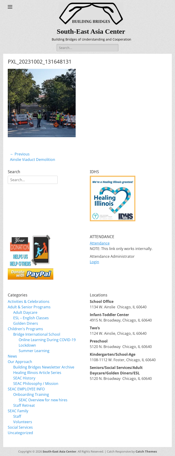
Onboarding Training (31, 394)
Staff (17, 416)
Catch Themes (146, 451)
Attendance (100, 243)
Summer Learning (34, 350)
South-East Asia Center (91, 31)
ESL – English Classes (31, 317)
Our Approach (20, 361)
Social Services (20, 427)
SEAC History (24, 378)
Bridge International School (36, 334)
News (12, 356)
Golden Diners (25, 323)
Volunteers (22, 421)
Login (94, 261)
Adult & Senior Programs (29, 306)
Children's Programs (25, 328)
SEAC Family (18, 410)
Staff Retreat (24, 405)
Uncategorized (20, 432)
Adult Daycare (25, 312)
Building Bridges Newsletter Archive (43, 367)
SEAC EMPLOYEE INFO (26, 389)
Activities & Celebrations (28, 301)
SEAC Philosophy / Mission (35, 383)
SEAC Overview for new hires (43, 399)
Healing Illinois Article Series (37, 372)
